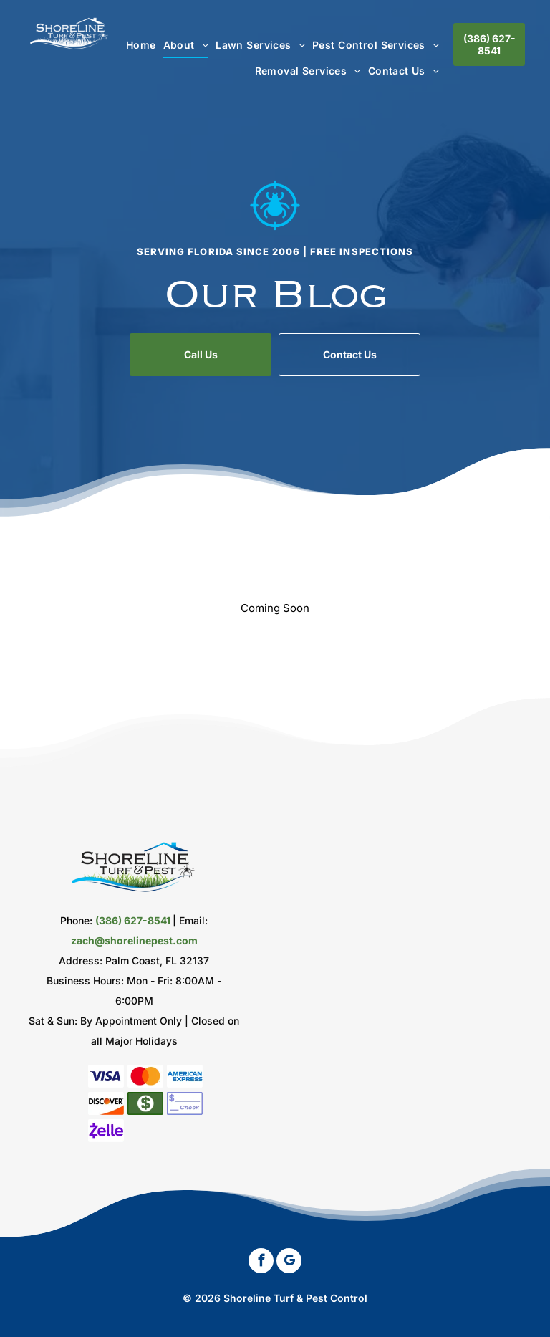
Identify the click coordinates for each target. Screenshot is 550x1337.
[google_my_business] (288, 1262)
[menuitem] (137, 45)
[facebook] (261, 1262)
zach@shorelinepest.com (134, 940)
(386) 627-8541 (132, 920)
